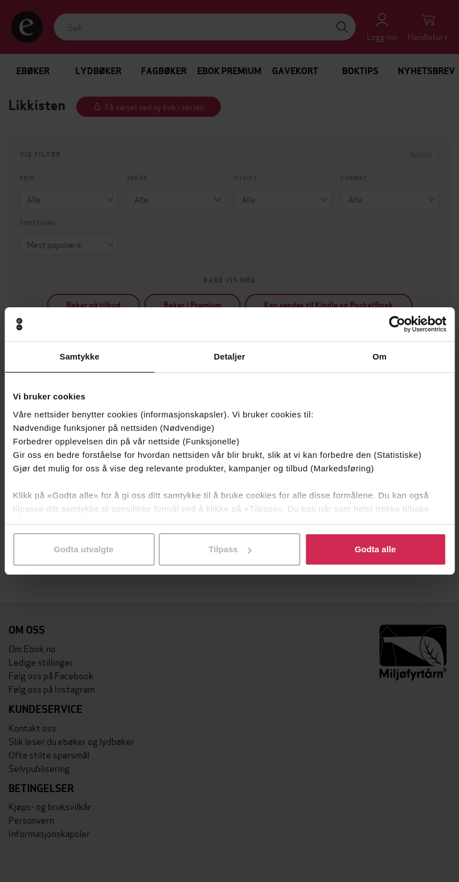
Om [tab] (379, 356)
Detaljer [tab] (230, 356)
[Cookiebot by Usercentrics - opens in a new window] (397, 324)
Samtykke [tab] (79, 356)
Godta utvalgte (83, 549)
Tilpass (229, 549)
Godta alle (375, 549)
